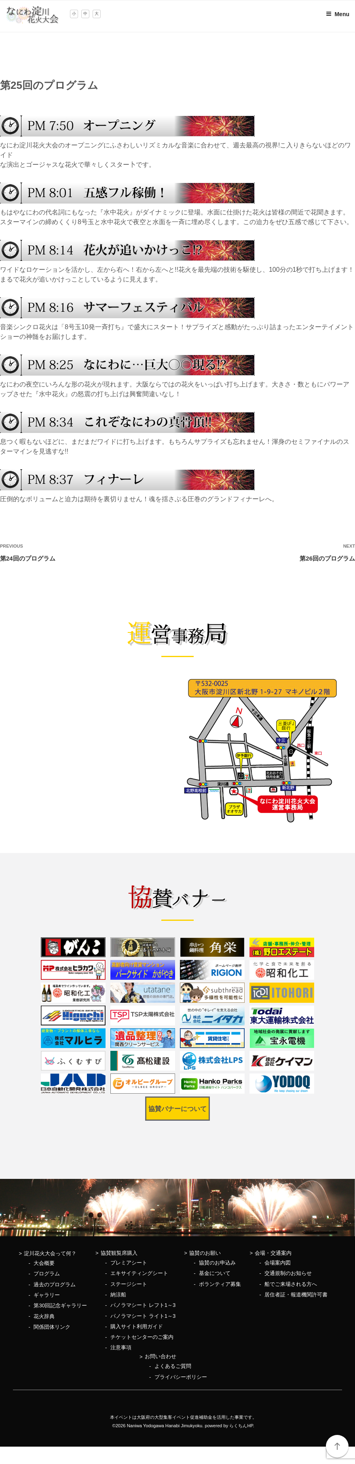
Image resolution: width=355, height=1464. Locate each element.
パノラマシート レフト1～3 (142, 1305)
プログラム (47, 1274)
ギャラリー (47, 1295)
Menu (337, 14)
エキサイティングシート (139, 1273)
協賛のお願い (205, 1253)
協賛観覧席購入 (119, 1253)
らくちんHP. (241, 1425)
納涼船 (118, 1295)
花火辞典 (44, 1316)
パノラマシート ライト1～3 (142, 1316)
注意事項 (120, 1347)
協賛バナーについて (177, 1108)
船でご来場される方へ (290, 1284)
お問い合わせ (160, 1356)
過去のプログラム (55, 1284)
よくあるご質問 (172, 1366)
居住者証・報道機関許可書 (296, 1295)
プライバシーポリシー (180, 1377)
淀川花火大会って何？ (50, 1253)
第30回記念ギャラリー (60, 1305)
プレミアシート (128, 1263)
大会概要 (44, 1263)
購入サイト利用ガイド (136, 1326)
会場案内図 (277, 1263)
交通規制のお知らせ (288, 1273)
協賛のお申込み (217, 1263)
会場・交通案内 (273, 1253)
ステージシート (128, 1284)
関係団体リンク (52, 1327)
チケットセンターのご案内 (141, 1337)
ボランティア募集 (220, 1284)
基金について (214, 1273)
